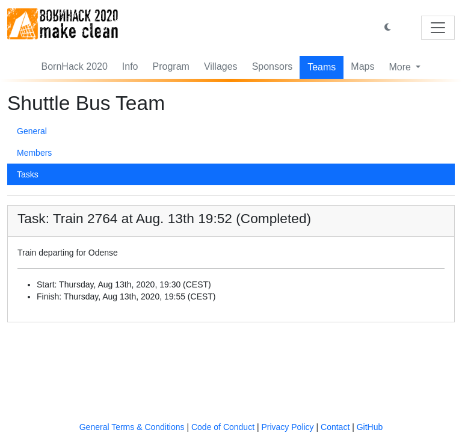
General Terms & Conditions (132, 427)
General (32, 131)
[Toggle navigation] (438, 28)
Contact (335, 427)
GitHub (370, 427)
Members (34, 153)
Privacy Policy (287, 427)
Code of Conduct (222, 427)
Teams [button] (321, 67)
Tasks (27, 174)
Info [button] (130, 66)
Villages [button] (221, 66)
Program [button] (171, 66)
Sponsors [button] (272, 66)
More (401, 67)
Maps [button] (362, 66)
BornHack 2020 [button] (75, 66)
